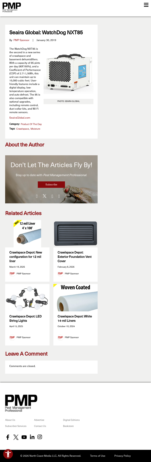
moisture (35, 129)
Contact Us (40, 426)
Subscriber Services (15, 426)
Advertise (39, 420)
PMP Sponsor (21, 40)
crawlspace (22, 129)
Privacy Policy (122, 456)
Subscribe (51, 184)
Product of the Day (31, 124)
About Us (10, 420)
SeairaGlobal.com (19, 118)
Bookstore (68, 426)
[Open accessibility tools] (8, 454)
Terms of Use (97, 456)
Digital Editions (71, 420)
